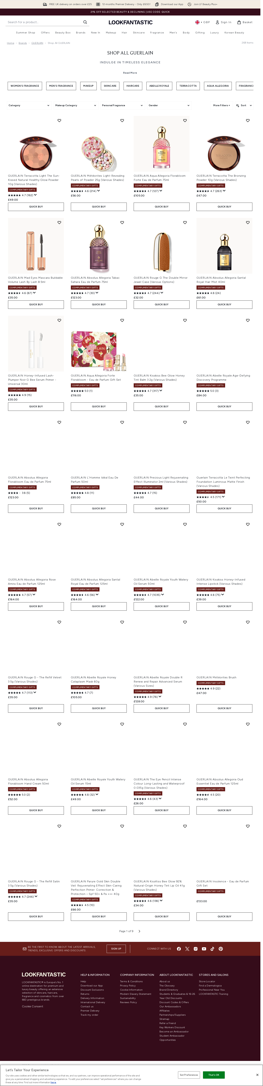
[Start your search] (47, 22)
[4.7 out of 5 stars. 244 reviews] (147, 293)
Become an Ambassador (174, 1031)
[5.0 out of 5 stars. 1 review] (81, 391)
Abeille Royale (159, 85)
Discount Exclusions (92, 989)
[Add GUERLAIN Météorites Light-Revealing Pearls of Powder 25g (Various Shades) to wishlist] (122, 120)
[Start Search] (85, 22)
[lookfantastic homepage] (131, 22)
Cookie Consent (32, 1006)
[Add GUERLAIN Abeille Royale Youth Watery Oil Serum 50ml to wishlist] (185, 524)
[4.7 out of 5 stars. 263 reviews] (209, 191)
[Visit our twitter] (187, 949)
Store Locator (207, 981)
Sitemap (164, 1019)
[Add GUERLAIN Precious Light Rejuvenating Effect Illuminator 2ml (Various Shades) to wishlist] (185, 422)
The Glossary (167, 985)
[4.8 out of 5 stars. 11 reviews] (82, 493)
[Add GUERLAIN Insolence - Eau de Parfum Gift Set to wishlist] (248, 826)
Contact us (87, 1006)
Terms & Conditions (131, 981)
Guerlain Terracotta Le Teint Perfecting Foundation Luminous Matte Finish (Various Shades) (223, 482)
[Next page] (139, 931)
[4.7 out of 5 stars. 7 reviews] (82, 693)
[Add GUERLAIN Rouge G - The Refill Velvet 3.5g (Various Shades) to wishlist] (59, 622)
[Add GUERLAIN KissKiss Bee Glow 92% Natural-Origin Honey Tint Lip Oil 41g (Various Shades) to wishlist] (185, 826)
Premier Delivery (90, 1010)
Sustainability (128, 998)
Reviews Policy (128, 1002)
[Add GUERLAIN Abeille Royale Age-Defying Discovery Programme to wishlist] (248, 320)
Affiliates (165, 1010)
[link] (223, 22)
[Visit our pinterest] (221, 949)
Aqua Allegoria (218, 85)
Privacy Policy (128, 985)
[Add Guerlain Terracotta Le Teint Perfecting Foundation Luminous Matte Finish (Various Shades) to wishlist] (248, 422)
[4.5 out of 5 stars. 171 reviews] (209, 497)
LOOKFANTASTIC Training (213, 994)
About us (165, 981)
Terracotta (188, 85)
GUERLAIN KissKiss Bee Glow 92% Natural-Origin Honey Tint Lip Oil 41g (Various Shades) (159, 885)
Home (10, 43)
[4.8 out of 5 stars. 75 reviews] (208, 595)
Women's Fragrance (25, 85)
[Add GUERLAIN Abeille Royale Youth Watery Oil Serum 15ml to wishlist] (122, 724)
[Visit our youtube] (204, 949)
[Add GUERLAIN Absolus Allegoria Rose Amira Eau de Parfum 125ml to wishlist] (59, 524)
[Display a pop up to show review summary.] (35, 195)
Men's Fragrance (61, 85)
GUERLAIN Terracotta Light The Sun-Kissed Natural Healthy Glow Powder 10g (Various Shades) (34, 180)
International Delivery (93, 1002)
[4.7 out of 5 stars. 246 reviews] (21, 897)
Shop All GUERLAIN (130, 53)
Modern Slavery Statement (135, 994)
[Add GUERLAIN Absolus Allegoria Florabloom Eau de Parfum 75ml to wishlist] (59, 422)
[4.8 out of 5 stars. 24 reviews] (209, 293)
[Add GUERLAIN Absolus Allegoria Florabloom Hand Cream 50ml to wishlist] (59, 724)
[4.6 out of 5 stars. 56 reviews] (83, 595)
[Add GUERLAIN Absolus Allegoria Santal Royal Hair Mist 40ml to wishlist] (248, 222)
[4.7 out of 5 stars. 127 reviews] (146, 191)
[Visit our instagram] (195, 949)
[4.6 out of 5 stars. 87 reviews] (20, 293)
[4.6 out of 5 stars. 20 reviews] (208, 795)
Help (83, 981)
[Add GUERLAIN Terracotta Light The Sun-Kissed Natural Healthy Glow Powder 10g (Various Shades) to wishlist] (59, 120)
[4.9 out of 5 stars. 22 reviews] (208, 689)
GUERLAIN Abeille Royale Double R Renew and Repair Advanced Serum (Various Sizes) (158, 681)
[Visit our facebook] (179, 949)
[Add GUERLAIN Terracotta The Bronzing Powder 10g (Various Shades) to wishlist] (248, 120)
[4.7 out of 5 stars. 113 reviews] (20, 693)
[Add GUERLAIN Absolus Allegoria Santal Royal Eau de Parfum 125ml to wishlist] (122, 524)
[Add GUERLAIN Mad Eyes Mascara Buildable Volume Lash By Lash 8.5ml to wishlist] (59, 222)
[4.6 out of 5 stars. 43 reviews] (146, 799)
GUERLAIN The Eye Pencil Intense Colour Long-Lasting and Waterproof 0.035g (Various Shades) (159, 783)
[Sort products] (244, 105)
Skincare (110, 85)
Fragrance (246, 85)
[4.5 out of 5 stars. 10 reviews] (82, 905)
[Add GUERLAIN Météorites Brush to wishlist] (248, 622)
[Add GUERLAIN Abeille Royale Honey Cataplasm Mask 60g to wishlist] (122, 622)
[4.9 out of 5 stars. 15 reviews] (20, 395)
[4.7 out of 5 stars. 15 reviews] (145, 493)
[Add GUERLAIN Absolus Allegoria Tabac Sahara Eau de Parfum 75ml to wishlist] (122, 222)
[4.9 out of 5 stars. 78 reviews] (146, 697)
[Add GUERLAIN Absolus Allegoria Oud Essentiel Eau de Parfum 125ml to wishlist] (248, 724)
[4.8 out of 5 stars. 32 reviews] (83, 795)
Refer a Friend (168, 1023)
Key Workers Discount (172, 1027)
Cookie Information (131, 989)
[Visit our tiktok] (212, 949)
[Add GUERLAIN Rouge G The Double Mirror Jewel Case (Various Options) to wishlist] (185, 222)
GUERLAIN (37, 43)
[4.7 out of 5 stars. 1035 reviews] (147, 595)
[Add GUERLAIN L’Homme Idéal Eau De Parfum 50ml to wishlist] (122, 422)
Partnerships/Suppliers (173, 1014)
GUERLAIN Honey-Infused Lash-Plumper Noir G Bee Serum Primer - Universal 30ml (32, 380)
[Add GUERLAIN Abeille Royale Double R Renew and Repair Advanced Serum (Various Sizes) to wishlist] (185, 622)
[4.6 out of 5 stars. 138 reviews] (146, 901)
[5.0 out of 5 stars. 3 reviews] (207, 391)
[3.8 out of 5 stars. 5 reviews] (19, 493)
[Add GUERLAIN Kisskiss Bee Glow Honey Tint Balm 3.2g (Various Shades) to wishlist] (185, 320)
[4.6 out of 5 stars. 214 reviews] (83, 191)
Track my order (89, 1014)
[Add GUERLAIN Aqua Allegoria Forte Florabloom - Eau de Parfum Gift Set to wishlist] (122, 320)
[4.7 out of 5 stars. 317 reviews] (146, 391)
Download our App (92, 985)
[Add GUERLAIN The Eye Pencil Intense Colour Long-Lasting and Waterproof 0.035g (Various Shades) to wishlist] (185, 724)
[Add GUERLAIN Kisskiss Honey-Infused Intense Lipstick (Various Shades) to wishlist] (248, 524)
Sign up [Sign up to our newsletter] (116, 948)
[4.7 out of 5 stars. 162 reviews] (20, 195)
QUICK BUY (36, 206)
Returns (85, 994)
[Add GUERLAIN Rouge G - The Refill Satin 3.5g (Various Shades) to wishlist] (59, 826)
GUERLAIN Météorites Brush (216, 677)
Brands (23, 43)
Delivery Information (92, 998)
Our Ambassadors (170, 1006)
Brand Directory (169, 989)
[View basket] (245, 22)
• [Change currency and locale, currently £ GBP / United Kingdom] (202, 22)
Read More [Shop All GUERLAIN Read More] (130, 72)
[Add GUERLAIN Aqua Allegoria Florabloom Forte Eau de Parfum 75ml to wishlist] (185, 120)
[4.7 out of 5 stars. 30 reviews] (83, 293)
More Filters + (221, 105)
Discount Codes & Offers (174, 1002)
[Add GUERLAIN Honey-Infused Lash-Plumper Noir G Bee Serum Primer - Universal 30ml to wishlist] (59, 320)
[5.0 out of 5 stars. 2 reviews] (19, 795)
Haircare (133, 85)
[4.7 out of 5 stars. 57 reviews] (20, 595)
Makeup (88, 85)
